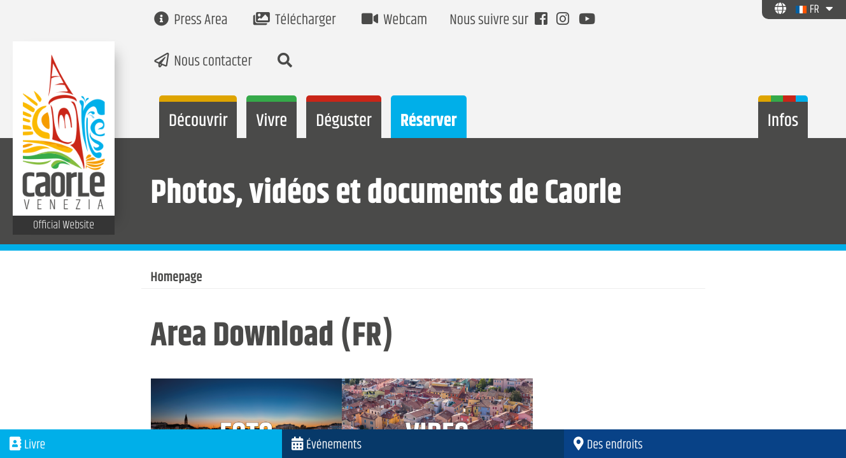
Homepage (176, 278)
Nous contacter (203, 62)
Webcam (395, 21)
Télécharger (294, 21)
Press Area (191, 21)
